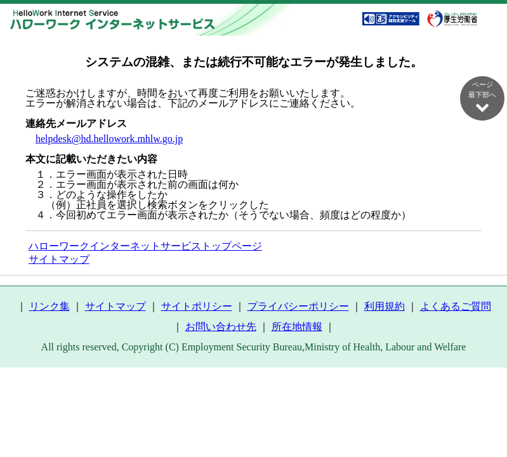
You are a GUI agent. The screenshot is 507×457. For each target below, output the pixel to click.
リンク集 (49, 306)
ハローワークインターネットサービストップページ (145, 246)
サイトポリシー (196, 306)
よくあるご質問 (455, 306)
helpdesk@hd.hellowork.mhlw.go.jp (109, 138)
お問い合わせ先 (220, 326)
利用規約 (384, 306)
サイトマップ (59, 259)
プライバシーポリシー (298, 306)
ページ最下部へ (482, 97)
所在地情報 (297, 326)
